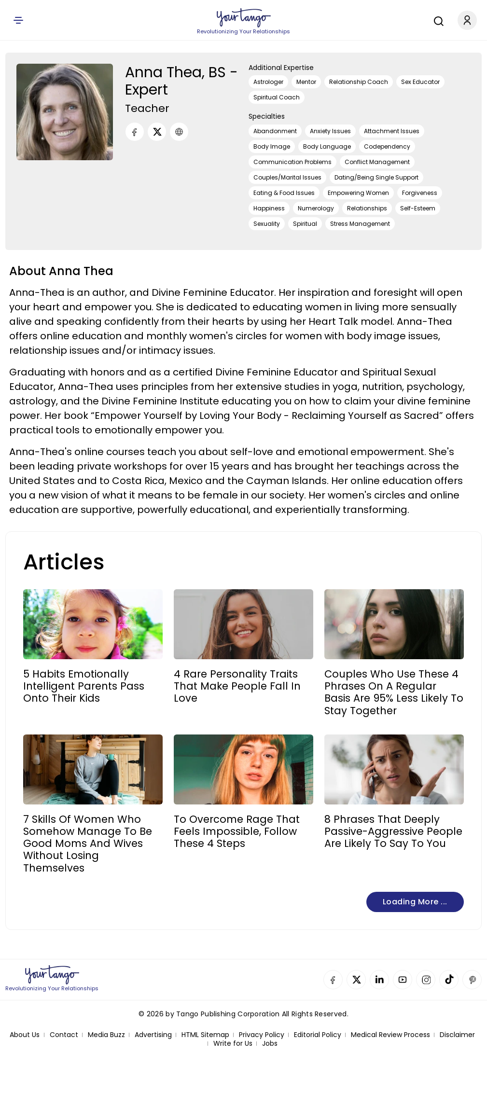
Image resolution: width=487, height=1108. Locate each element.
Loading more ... (415, 901)
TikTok (449, 979)
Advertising (153, 1035)
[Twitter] (157, 131)
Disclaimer (457, 1035)
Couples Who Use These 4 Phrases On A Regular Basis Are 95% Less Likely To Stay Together (393, 692)
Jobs (270, 1043)
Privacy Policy (261, 1035)
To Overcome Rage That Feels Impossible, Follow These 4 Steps (237, 831)
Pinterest (472, 979)
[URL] (179, 131)
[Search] (436, 19)
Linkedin (379, 979)
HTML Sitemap (205, 1035)
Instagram (425, 979)
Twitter (356, 979)
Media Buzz (106, 1035)
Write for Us (232, 1043)
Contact (64, 1035)
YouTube (402, 979)
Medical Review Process (390, 1035)
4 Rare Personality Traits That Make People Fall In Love (237, 686)
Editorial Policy (317, 1035)
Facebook (333, 979)
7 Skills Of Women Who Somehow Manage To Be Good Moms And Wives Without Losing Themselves (87, 843)
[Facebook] (134, 131)
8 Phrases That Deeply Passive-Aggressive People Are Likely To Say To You (393, 831)
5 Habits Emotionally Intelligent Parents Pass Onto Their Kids (83, 686)
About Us (25, 1035)
